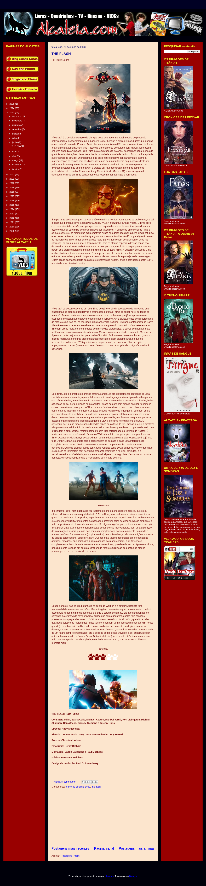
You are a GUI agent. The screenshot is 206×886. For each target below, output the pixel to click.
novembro (17, 120)
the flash (96, 786)
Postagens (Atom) (70, 855)
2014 (12, 209)
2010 (12, 226)
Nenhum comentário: (65, 781)
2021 (12, 179)
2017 (12, 196)
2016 (12, 200)
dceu (87, 786)
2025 (12, 104)
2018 (12, 192)
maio (15, 151)
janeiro (16, 169)
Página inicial (104, 848)
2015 (12, 205)
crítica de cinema (75, 786)
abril (14, 156)
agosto (16, 133)
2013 (12, 213)
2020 (12, 183)
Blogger (133, 876)
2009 (12, 231)
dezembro (17, 116)
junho (15, 142)
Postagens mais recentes (70, 848)
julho (15, 138)
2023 (12, 112)
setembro (17, 129)
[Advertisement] (103, 817)
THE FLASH (61, 54)
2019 (12, 187)
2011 (12, 222)
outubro (16, 125)
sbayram (109, 876)
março (15, 160)
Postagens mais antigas (136, 848)
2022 (12, 174)
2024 (12, 108)
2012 (12, 218)
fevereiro (16, 164)
